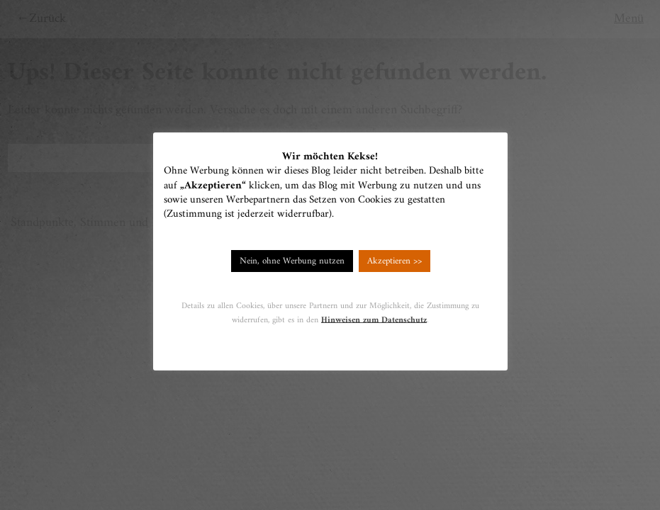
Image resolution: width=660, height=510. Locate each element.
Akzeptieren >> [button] (394, 261)
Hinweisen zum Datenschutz (374, 319)
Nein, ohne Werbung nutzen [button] (292, 261)
